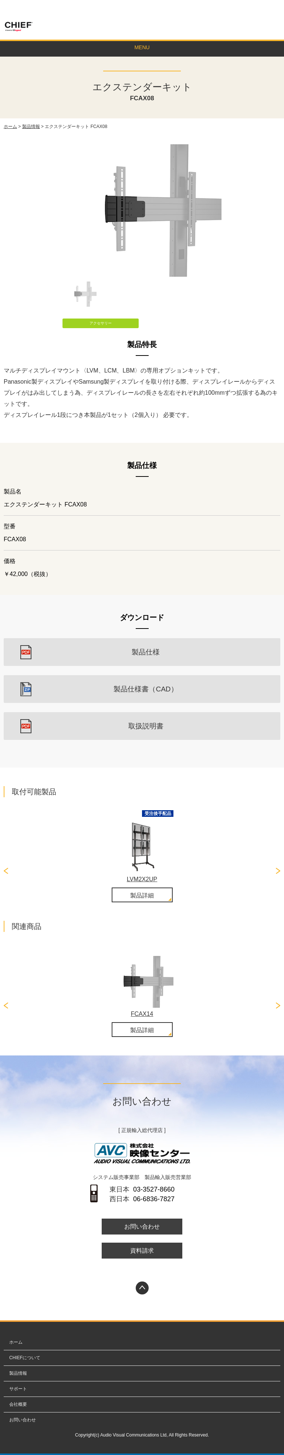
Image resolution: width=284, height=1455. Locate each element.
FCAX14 (142, 1014)
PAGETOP (142, 1287)
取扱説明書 (145, 726)
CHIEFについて (24, 1357)
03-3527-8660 (154, 1189)
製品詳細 (142, 895)
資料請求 (142, 1250)
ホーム (10, 126)
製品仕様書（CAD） (146, 689)
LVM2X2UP (142, 879)
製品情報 (31, 126)
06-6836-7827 (154, 1199)
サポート (18, 1388)
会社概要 (18, 1404)
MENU (141, 47)
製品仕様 (146, 652)
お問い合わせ (258, 8)
